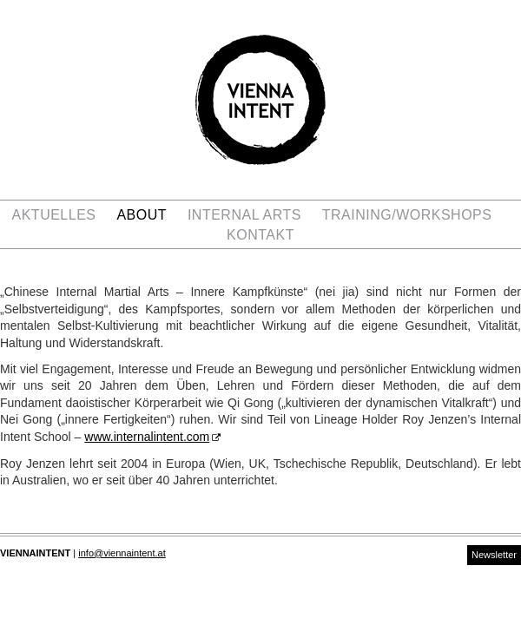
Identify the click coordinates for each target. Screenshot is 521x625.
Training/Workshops (407, 214)
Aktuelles (54, 214)
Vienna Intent (260, 100)
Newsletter (494, 554)
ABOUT (141, 214)
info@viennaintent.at (121, 553)
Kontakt (260, 234)
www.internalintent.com (146, 437)
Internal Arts (244, 214)
